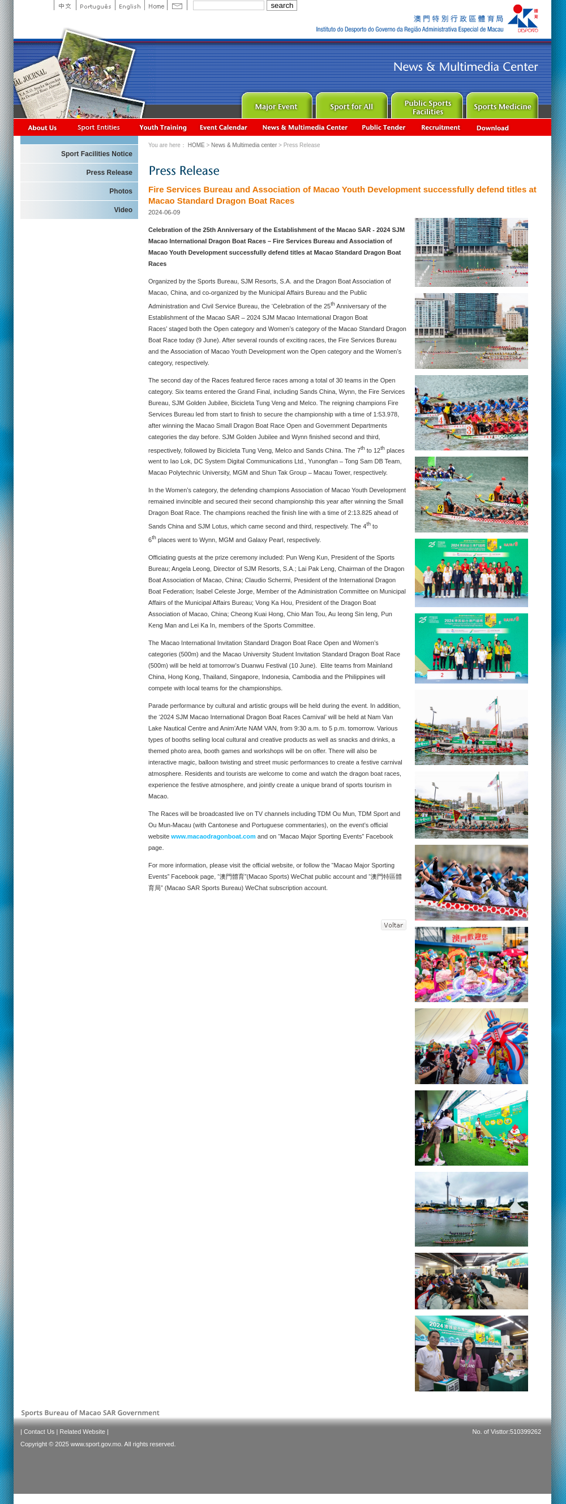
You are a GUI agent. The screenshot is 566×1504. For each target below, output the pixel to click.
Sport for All (350, 102)
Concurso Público (384, 127)
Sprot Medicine (501, 102)
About (43, 127)
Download (493, 127)
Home (155, 5)
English (129, 5)
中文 (65, 5)
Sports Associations (98, 127)
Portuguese (95, 5)
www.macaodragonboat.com (213, 836)
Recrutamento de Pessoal (441, 127)
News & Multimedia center (304, 127)
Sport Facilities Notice (96, 154)
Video (123, 210)
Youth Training (163, 127)
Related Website (82, 1431)
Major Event (275, 102)
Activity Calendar (224, 127)
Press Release (109, 173)
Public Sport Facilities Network (426, 102)
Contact (177, 5)
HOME (196, 145)
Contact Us (39, 1431)
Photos (120, 191)
